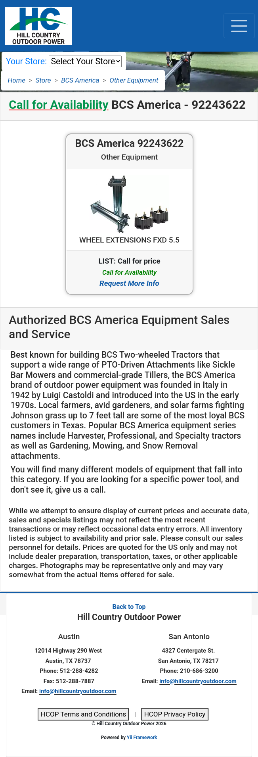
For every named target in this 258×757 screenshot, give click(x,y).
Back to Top (128, 607)
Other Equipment (133, 80)
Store (43, 80)
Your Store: (26, 61)
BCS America (80, 80)
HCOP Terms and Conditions (83, 714)
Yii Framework (142, 737)
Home (16, 80)
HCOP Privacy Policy (175, 714)
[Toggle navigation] (239, 25)
